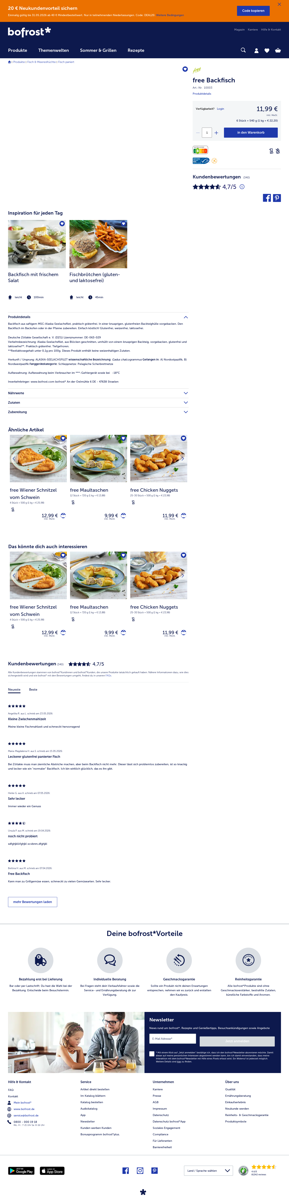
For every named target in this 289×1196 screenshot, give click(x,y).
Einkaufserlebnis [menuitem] (235, 1101)
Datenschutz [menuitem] (161, 1114)
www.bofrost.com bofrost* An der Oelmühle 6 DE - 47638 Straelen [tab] (63, 381)
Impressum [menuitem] (160, 1108)
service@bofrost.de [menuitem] (23, 1114)
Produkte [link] (17, 50)
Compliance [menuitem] (160, 1134)
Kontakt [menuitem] (13, 1095)
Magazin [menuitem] (239, 29)
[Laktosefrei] (271, 151)
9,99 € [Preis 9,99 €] (108, 516)
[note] (37, 297)
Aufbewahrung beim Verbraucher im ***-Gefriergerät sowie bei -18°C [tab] (64, 373)
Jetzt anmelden (258, 1042)
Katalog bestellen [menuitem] (91, 1101)
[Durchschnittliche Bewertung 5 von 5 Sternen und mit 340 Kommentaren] (242, 186)
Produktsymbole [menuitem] (235, 1121)
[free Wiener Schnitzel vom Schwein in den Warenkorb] (62, 516)
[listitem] (37, 260)
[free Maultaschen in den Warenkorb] (122, 516)
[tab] (256, 50)
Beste (33, 693)
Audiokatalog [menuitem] (88, 1108)
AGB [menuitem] (156, 1101)
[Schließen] (279, 4)
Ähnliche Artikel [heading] (26, 430)
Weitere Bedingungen (170, 15)
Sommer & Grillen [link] (98, 50)
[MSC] (201, 161)
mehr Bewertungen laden (32, 905)
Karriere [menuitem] (253, 29)
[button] (253, 11)
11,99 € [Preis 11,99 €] (168, 516)
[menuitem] (17, 52)
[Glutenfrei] (214, 161)
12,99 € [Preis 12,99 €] (47, 516)
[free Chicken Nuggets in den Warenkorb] (182, 516)
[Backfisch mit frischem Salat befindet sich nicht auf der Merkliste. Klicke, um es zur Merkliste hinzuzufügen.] (61, 224)
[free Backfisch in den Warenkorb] (251, 133)
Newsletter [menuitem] (87, 1121)
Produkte (19, 62)
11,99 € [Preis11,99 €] (267, 109)
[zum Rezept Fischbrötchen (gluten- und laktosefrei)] (98, 244)
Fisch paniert (66, 62)
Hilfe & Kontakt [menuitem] (271, 29)
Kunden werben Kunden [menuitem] (95, 1127)
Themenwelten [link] (53, 50)
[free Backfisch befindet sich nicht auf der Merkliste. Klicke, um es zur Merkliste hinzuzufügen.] (184, 70)
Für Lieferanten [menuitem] (162, 1140)
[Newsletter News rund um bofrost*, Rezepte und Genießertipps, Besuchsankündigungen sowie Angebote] (212, 1045)
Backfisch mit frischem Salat (33, 277)
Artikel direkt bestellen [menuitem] (94, 1089)
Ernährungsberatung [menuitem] (238, 1095)
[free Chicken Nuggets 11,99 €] (158, 485)
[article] (98, 252)
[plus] (216, 133)
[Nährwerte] (201, 150)
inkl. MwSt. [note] (49, 520)
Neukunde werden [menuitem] (237, 1108)
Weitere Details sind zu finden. (174, 1062)
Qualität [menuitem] (230, 1089)
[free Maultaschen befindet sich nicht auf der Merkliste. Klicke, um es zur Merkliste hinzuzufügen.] (123, 439)
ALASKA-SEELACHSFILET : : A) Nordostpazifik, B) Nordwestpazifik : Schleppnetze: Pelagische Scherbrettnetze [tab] (97, 362)
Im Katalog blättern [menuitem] (92, 1095)
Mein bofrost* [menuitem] (20, 1102)
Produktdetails (202, 93)
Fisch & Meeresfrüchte (41, 62)
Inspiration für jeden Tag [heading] (35, 213)
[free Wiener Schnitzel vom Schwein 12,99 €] (38, 485)
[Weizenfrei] (278, 151)
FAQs (108, 679)
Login (220, 109)
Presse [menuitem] (157, 1095)
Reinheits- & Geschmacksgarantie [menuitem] (247, 1114)
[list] (144, 976)
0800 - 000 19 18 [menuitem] (22, 1121)
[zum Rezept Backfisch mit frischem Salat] (37, 244)
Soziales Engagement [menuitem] (166, 1127)
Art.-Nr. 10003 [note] (202, 87)
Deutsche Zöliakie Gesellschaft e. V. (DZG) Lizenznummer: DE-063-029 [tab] (54, 337)
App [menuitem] (82, 1114)
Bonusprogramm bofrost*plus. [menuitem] (100, 1134)
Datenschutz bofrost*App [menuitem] (169, 1121)
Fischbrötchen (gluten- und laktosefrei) (94, 277)
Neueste (14, 693)
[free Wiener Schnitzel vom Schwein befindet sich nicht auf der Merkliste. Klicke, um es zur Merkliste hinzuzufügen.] (62, 439)
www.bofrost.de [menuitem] (21, 1108)
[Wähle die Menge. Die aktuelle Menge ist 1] (207, 133)
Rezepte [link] (136, 50)
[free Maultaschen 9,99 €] (98, 485)
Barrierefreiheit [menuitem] (162, 1146)
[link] (49, 33)
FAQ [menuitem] (11, 1089)
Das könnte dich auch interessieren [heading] (47, 548)
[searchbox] (158, 50)
